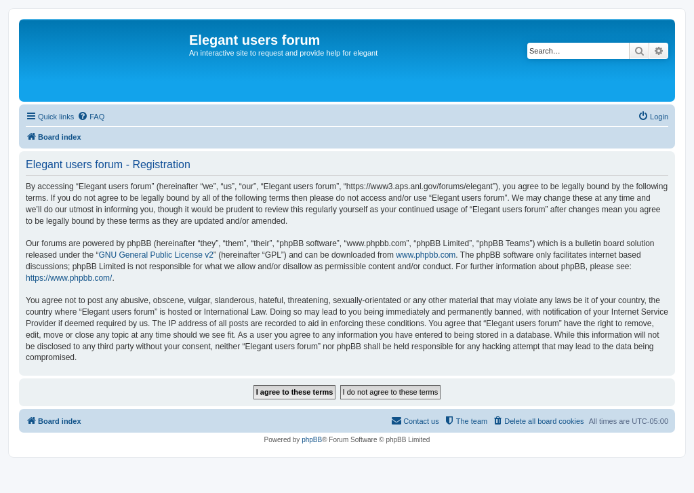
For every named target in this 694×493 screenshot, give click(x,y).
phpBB (312, 439)
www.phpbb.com (425, 255)
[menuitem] (90, 117)
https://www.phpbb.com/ (69, 278)
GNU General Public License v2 (155, 255)
